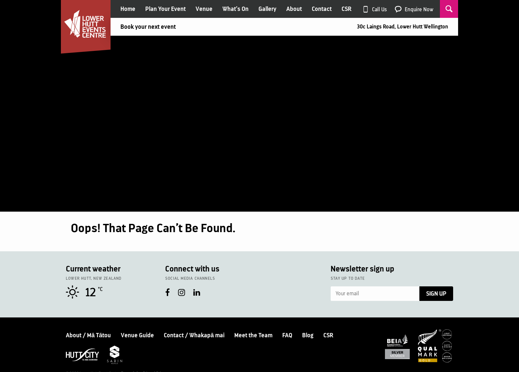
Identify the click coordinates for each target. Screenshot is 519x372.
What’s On (235, 9)
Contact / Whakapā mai (194, 335)
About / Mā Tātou (88, 335)
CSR (347, 9)
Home (127, 9)
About (294, 9)
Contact (322, 9)
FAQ (287, 335)
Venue (204, 9)
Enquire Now (419, 9)
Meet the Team (253, 335)
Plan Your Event (165, 9)
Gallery (267, 9)
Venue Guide (137, 335)
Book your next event (148, 26)
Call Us (379, 9)
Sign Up (436, 293)
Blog (307, 335)
